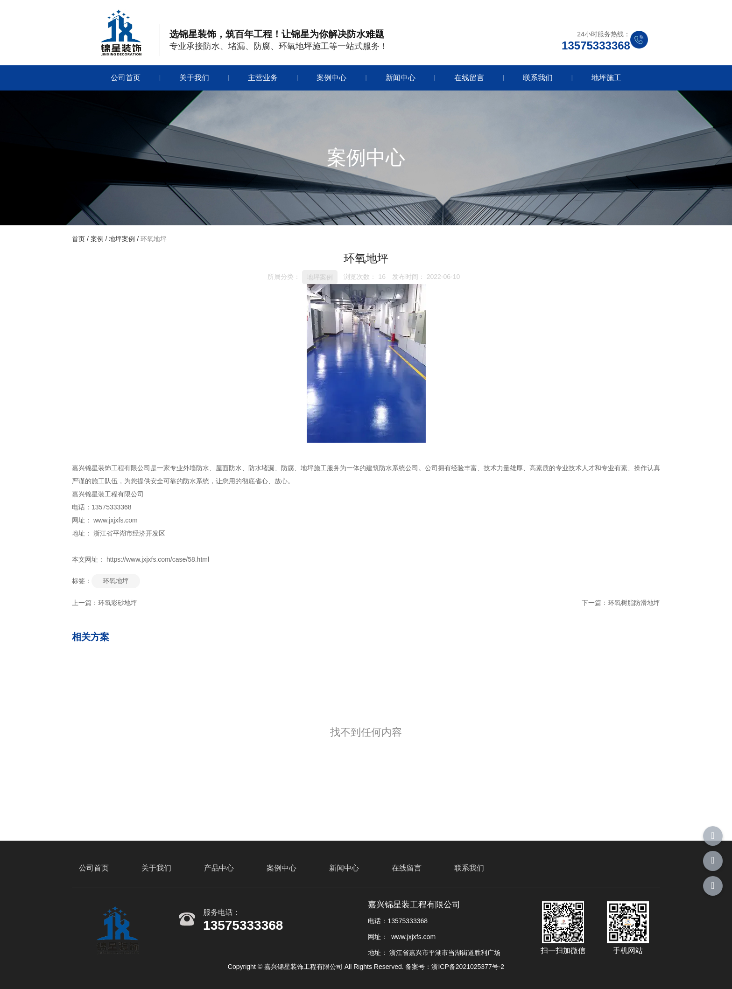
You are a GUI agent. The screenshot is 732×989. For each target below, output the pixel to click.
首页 (79, 239)
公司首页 (126, 78)
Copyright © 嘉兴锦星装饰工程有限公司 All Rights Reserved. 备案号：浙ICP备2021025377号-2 (366, 966)
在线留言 (469, 78)
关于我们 (194, 78)
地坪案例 (122, 239)
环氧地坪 (116, 581)
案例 (97, 239)
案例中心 (331, 78)
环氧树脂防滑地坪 (634, 602)
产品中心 (219, 868)
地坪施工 (606, 78)
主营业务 (263, 78)
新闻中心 (400, 78)
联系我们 (538, 78)
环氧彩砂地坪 (117, 602)
